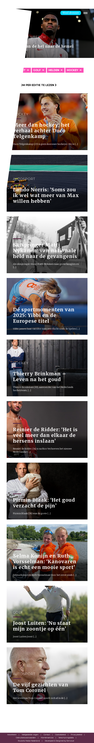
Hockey (72, 70)
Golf (37, 70)
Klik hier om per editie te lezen (32, 85)
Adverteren (12, 734)
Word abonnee (70, 12)
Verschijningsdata (66, 737)
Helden (54, 70)
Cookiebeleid (60, 734)
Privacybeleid (76, 734)
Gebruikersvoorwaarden (26, 737)
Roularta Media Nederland (29, 741)
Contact (47, 734)
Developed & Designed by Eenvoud (59, 741)
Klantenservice (47, 737)
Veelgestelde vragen (30, 734)
